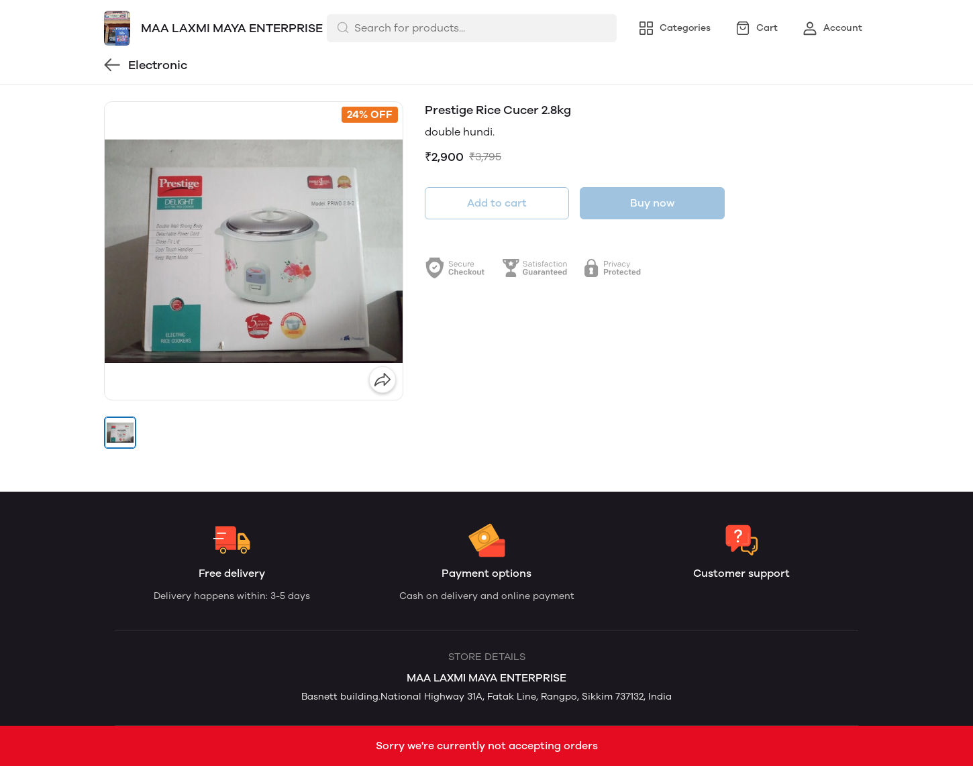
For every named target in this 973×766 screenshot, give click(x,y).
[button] (120, 433)
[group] (254, 251)
